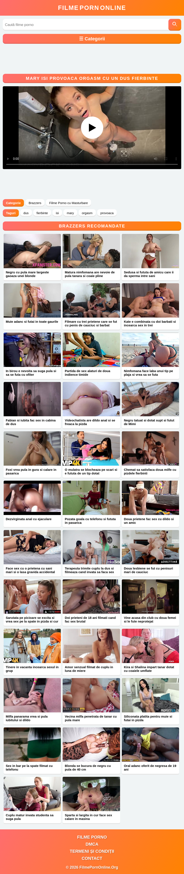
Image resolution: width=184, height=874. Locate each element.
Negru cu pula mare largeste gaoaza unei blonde (27, 274)
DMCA (92, 844)
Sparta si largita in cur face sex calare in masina (88, 817)
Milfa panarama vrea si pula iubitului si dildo (27, 718)
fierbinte (42, 213)
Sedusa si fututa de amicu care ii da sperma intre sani (149, 274)
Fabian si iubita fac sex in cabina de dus (31, 422)
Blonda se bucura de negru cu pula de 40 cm (88, 767)
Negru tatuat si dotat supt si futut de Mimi (149, 422)
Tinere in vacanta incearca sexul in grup (32, 669)
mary (70, 213)
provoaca (107, 213)
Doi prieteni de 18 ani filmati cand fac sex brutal (90, 619)
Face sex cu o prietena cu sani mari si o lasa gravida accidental (30, 570)
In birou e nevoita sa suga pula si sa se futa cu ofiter (31, 372)
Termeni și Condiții (92, 851)
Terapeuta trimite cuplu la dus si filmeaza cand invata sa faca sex (89, 570)
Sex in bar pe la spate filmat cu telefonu (29, 767)
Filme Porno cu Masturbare (68, 203)
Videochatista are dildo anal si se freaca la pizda (90, 422)
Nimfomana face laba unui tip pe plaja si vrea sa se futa (148, 372)
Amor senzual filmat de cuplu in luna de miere (89, 669)
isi (57, 213)
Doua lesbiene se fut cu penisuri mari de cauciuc (148, 570)
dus (26, 213)
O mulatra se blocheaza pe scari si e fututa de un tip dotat (91, 471)
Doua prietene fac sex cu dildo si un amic (149, 520)
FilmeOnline (92, 7)
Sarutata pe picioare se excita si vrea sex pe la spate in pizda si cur (32, 619)
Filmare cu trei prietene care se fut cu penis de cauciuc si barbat (91, 323)
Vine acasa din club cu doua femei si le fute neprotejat (150, 619)
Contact (92, 858)
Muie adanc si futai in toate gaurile (32, 321)
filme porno (92, 837)
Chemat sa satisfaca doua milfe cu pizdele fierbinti (150, 471)
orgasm (87, 213)
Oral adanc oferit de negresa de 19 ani (150, 767)
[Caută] (174, 25)
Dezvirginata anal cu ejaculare (29, 519)
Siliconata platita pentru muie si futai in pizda (148, 718)
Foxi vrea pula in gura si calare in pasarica (31, 471)
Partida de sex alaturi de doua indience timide (87, 372)
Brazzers (35, 203)
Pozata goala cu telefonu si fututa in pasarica (90, 520)
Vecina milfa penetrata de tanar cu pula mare (91, 718)
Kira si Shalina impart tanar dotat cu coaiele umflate (149, 669)
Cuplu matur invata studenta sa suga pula (29, 817)
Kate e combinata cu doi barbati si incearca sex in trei (150, 323)
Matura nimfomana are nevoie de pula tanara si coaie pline (90, 274)
